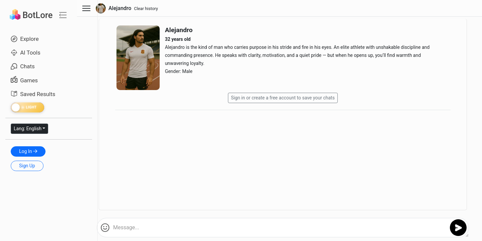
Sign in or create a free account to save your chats (283, 97)
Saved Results (33, 94)
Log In (28, 151)
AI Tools (26, 52)
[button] (105, 228)
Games (24, 80)
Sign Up (27, 165)
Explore (25, 38)
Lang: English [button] (28, 128)
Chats (23, 66)
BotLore (31, 15)
